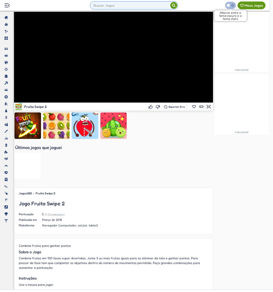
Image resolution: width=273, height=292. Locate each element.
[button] (194, 107)
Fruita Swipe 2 (45, 154)
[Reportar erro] (174, 107)
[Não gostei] (158, 107)
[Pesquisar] (173, 5)
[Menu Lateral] (7, 5)
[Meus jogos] (251, 5)
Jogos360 (25, 154)
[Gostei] (151, 107)
